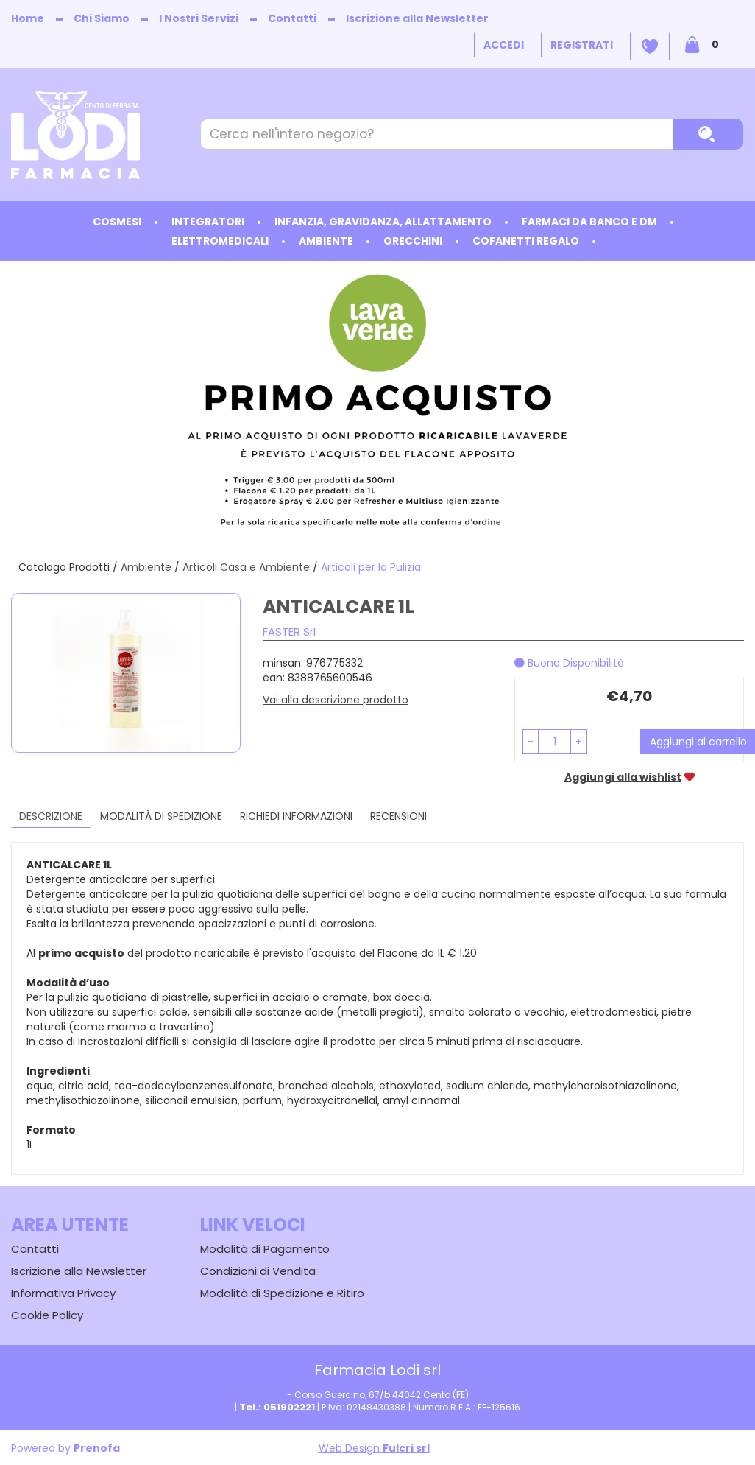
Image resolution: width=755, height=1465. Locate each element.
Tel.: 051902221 (277, 1407)
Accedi (503, 45)
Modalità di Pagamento (265, 1249)
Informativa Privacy (63, 1293)
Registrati (581, 45)
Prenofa (97, 1448)
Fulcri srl (406, 1448)
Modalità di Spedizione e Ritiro (282, 1293)
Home (27, 18)
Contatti (292, 18)
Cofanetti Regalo (525, 240)
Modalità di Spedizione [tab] (161, 816)
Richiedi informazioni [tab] (296, 816)
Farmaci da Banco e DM (589, 221)
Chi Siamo (102, 18)
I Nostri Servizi (198, 18)
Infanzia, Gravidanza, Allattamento (383, 221)
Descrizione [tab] (50, 816)
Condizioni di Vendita (258, 1271)
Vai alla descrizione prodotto (335, 699)
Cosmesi (117, 221)
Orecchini (412, 240)
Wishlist (650, 46)
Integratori (207, 221)
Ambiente (326, 240)
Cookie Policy (47, 1315)
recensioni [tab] (398, 816)
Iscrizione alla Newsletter (417, 18)
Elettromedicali (220, 240)
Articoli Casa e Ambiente (246, 567)
